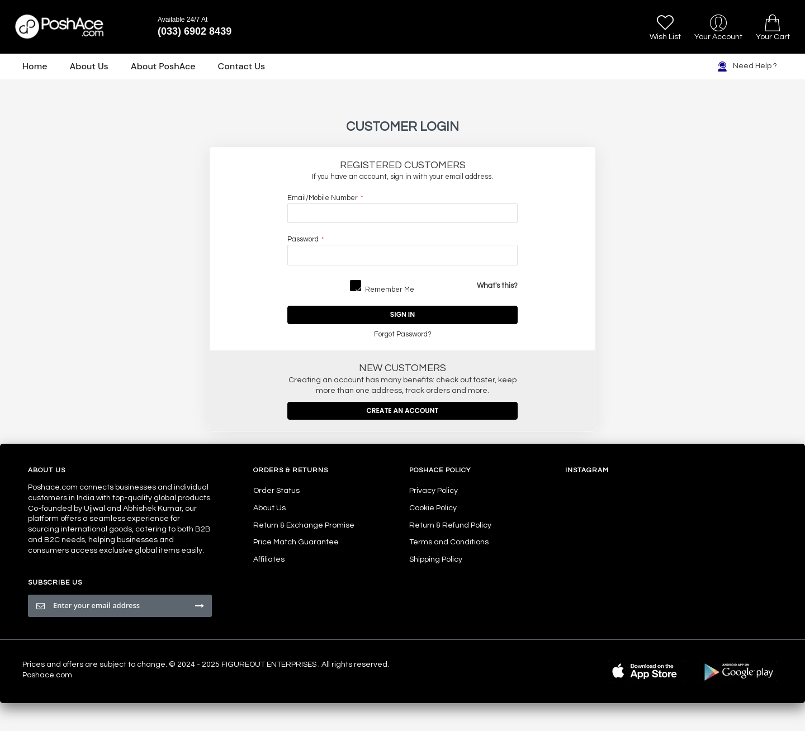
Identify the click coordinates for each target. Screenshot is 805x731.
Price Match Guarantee (296, 542)
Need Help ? (747, 66)
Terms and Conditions (449, 542)
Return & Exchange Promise (303, 525)
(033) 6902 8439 (194, 31)
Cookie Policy (433, 508)
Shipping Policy (435, 559)
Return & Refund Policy (450, 525)
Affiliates (269, 559)
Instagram (587, 470)
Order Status (276, 491)
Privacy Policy (433, 491)
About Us (269, 508)
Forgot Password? (403, 335)
